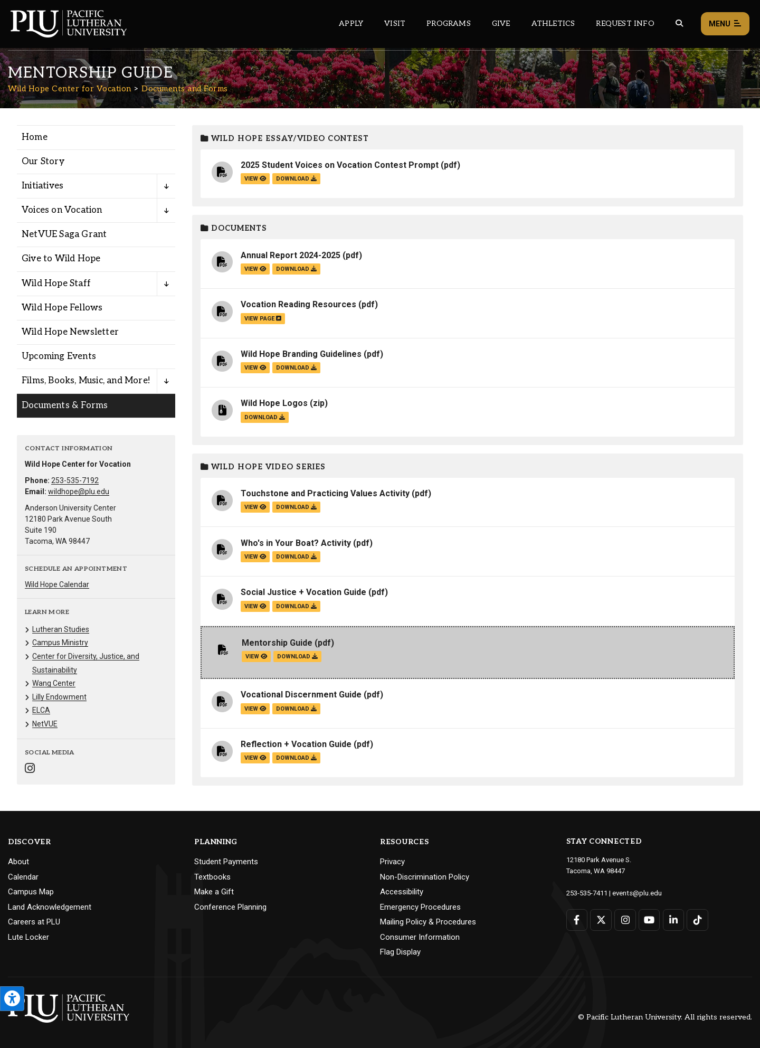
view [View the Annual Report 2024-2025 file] (255, 269)
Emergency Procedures (420, 907)
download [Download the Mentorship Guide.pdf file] (297, 656)
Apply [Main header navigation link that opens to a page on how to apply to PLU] (351, 23)
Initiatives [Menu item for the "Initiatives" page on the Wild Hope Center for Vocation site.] (42, 186)
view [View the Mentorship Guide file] (256, 656)
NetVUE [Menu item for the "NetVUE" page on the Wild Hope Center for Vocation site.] (45, 724)
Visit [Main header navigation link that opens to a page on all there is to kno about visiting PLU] (394, 23)
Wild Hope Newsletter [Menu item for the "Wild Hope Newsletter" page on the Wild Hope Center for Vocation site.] (70, 332)
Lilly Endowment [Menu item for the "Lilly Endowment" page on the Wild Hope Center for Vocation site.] (59, 697)
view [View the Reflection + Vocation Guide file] (255, 757)
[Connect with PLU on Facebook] (577, 919)
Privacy (392, 861)
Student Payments (226, 861)
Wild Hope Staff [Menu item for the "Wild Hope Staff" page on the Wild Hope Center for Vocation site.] (56, 283)
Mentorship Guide (277, 643)
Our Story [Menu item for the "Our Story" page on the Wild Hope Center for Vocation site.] (43, 161)
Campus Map (31, 891)
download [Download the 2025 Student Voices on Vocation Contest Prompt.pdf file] (296, 178)
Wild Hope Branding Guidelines (301, 354)
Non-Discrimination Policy (424, 877)
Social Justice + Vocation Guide (303, 592)
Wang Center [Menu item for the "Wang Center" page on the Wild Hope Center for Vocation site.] (53, 683)
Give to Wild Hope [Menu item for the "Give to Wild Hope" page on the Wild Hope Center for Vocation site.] (61, 258)
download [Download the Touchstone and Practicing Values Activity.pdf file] (296, 507)
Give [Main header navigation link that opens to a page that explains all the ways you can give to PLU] (501, 23)
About (18, 861)
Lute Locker (28, 937)
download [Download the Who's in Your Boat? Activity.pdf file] (296, 556)
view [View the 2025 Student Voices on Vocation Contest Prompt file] (255, 178)
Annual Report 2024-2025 (290, 255)
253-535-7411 (586, 892)
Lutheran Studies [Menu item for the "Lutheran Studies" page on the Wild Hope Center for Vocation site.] (60, 629)
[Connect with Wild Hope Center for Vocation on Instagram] (30, 769)
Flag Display (400, 952)
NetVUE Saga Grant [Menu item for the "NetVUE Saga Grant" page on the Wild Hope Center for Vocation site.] (64, 234)
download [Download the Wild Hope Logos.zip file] (264, 417)
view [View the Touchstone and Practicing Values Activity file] (255, 507)
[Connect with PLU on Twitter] (601, 919)
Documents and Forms (184, 88)
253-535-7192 (75, 480)
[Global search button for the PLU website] (679, 23)
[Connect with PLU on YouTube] (649, 919)
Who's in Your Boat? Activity (296, 543)
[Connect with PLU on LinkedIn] (673, 919)
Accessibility (401, 891)
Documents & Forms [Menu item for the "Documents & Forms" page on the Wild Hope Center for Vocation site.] (65, 405)
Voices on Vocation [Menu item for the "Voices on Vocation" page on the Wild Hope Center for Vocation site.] (62, 210)
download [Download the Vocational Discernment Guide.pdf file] (296, 708)
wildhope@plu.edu (78, 491)
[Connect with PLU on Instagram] (625, 919)
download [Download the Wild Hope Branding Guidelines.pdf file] (296, 367)
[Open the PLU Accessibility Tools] (12, 998)
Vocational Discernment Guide (301, 695)
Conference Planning (230, 907)
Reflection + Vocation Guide (296, 744)
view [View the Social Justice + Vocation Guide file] (255, 606)
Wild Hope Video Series (263, 466)
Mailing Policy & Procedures (428, 922)
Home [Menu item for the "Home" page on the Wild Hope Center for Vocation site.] (35, 137)
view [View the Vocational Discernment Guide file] (255, 708)
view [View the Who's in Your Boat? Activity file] (255, 556)
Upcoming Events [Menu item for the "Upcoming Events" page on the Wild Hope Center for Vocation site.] (59, 356)
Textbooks (212, 877)
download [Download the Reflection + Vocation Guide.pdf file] (296, 757)
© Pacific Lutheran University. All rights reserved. (665, 1017)
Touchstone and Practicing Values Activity (325, 493)
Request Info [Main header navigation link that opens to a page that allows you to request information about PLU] (625, 23)
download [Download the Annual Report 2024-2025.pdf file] (296, 269)
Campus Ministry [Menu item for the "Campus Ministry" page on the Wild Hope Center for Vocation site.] (60, 642)
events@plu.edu (636, 892)
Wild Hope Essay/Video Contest (285, 138)
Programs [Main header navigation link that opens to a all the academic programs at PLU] (448, 23)
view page (262, 318)
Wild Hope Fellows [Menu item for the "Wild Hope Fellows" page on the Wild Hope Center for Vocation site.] (62, 308)
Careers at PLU (34, 922)
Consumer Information (420, 937)
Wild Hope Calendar (57, 584)
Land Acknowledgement (49, 907)
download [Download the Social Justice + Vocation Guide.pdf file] (296, 606)
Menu (725, 24)
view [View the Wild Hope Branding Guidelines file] (255, 367)
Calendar (23, 877)
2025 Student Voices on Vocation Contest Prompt (340, 165)
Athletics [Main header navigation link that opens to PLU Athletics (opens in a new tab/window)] (553, 23)
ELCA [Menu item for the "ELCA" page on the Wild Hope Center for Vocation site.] (41, 710)
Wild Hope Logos (274, 403)
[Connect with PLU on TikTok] (697, 919)
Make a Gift (214, 891)
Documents (234, 228)
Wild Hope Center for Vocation (69, 88)
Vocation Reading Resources (298, 304)
